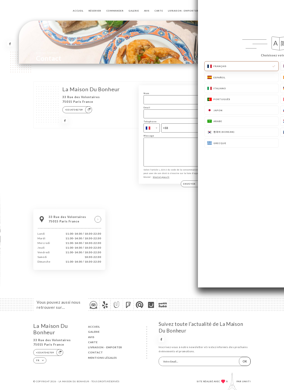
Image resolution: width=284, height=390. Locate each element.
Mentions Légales (102, 357)
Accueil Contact (47, 52)
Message (149, 136)
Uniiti (246, 381)
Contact (209, 10)
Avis (147, 10)
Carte (158, 10)
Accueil (78, 10)
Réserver (95, 10)
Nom (146, 93)
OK (245, 361)
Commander (115, 10)
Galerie (133, 10)
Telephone (150, 121)
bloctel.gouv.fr (161, 181)
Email (147, 107)
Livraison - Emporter (183, 10)
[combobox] (151, 128)
